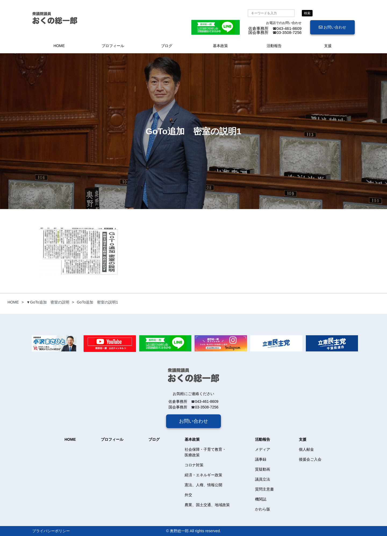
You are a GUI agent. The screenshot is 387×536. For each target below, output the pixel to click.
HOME (59, 46)
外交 (188, 495)
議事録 (260, 459)
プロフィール (113, 46)
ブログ (166, 46)
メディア (262, 449)
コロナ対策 (194, 465)
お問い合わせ (332, 27)
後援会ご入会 (310, 459)
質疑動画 (262, 469)
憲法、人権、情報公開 (203, 485)
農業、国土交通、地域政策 (207, 505)
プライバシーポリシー (51, 531)
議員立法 (262, 479)
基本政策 (220, 46)
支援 (328, 46)
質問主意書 (264, 489)
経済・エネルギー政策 (203, 475)
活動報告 (274, 46)
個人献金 (306, 449)
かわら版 (262, 509)
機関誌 (260, 499)
